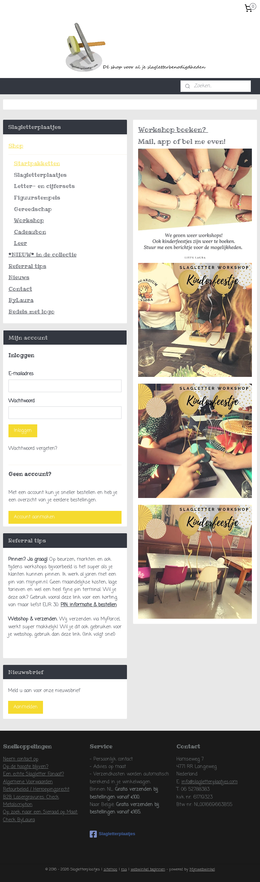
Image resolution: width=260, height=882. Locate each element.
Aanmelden (26, 707)
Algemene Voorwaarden (28, 782)
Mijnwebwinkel (202, 869)
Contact (20, 288)
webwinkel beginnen (148, 869)
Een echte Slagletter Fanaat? (33, 774)
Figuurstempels (37, 197)
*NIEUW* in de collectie (42, 254)
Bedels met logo (31, 311)
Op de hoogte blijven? (25, 766)
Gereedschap (33, 209)
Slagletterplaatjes (40, 174)
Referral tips (27, 266)
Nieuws (18, 277)
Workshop (29, 220)
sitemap (110, 869)
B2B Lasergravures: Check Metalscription (31, 801)
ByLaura (21, 300)
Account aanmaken (34, 517)
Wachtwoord (21, 401)
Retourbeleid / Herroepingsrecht (36, 789)
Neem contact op (20, 759)
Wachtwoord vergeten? (32, 448)
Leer (20, 243)
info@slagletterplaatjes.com (209, 782)
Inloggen (23, 430)
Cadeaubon (30, 231)
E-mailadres (21, 374)
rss (124, 869)
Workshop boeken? (173, 129)
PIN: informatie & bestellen (89, 605)
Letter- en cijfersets (44, 186)
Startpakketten (37, 163)
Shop (15, 145)
